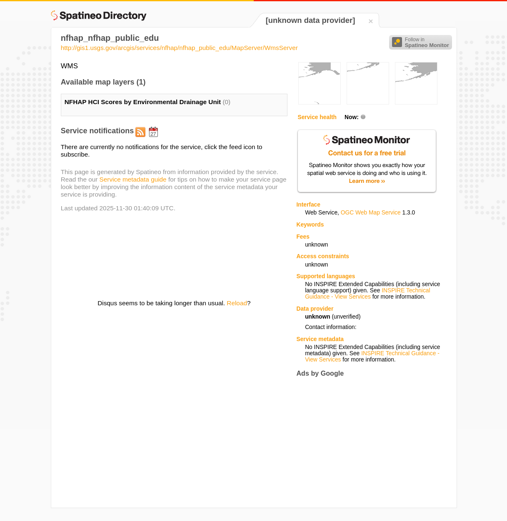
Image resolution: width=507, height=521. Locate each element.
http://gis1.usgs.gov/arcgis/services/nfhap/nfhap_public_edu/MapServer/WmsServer (179, 47)
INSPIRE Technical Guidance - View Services (367, 293)
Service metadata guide (133, 179)
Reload (237, 303)
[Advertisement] (366, 442)
